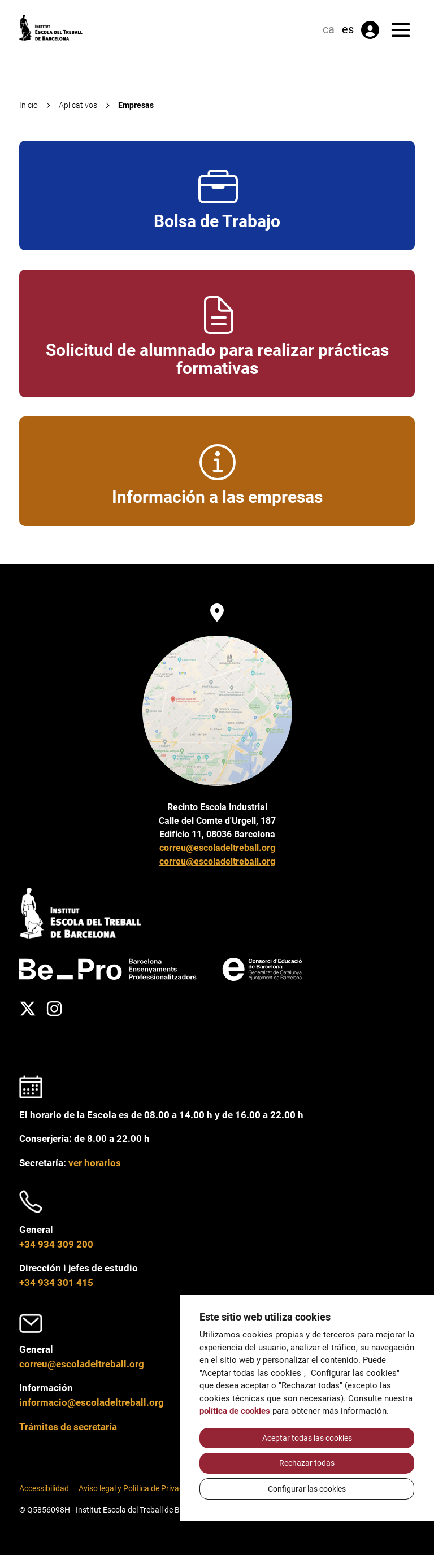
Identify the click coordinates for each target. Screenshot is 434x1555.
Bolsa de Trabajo (217, 195)
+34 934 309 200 (56, 1244)
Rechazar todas (307, 1462)
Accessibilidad (44, 1488)
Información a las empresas (217, 471)
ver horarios (94, 1163)
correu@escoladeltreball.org (217, 847)
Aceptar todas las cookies (307, 1438)
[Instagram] (54, 1008)
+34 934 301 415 (56, 1282)
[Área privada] (370, 30)
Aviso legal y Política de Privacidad (138, 1488)
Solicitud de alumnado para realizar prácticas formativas (217, 334)
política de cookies (234, 1411)
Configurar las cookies (307, 1488)
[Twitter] (27, 1008)
